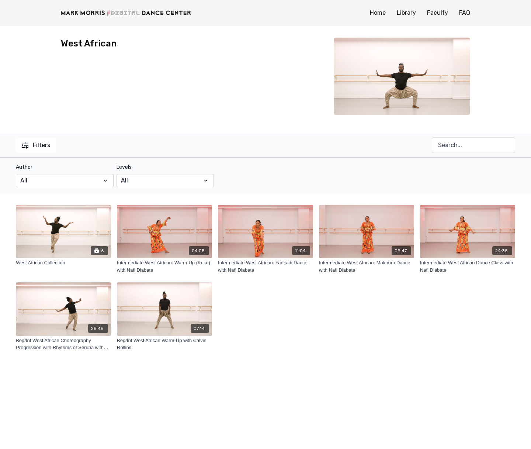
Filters (36, 145)
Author (24, 167)
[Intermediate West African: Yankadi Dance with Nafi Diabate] (265, 266)
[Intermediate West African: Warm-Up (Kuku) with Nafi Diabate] (164, 266)
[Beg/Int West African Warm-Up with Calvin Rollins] (164, 344)
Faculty (437, 12)
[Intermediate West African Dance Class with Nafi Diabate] (467, 266)
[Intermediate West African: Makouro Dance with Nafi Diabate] (366, 266)
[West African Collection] (63, 263)
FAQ (464, 12)
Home (378, 12)
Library (406, 12)
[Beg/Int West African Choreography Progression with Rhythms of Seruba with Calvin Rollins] (63, 344)
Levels (124, 167)
